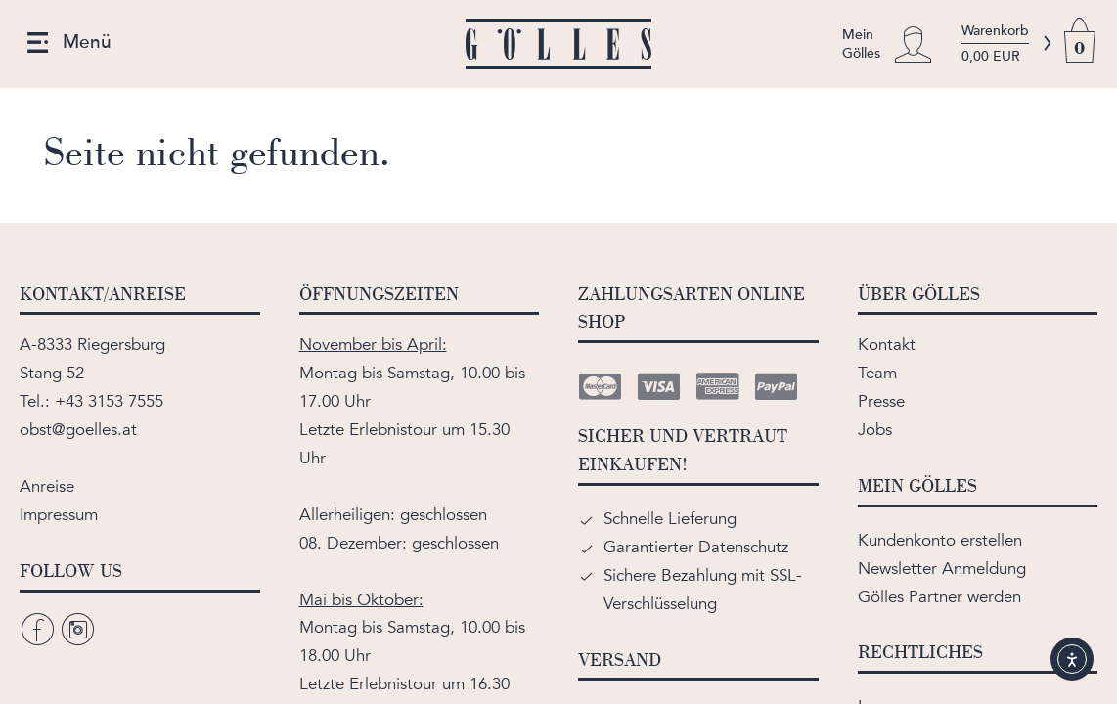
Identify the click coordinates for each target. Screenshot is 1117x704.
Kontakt (887, 344)
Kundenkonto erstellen (940, 540)
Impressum (59, 515)
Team (877, 373)
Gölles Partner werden (939, 597)
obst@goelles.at (78, 429)
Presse (881, 401)
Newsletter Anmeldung (942, 568)
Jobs (875, 429)
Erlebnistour (393, 429)
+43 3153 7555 (109, 401)
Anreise (47, 486)
